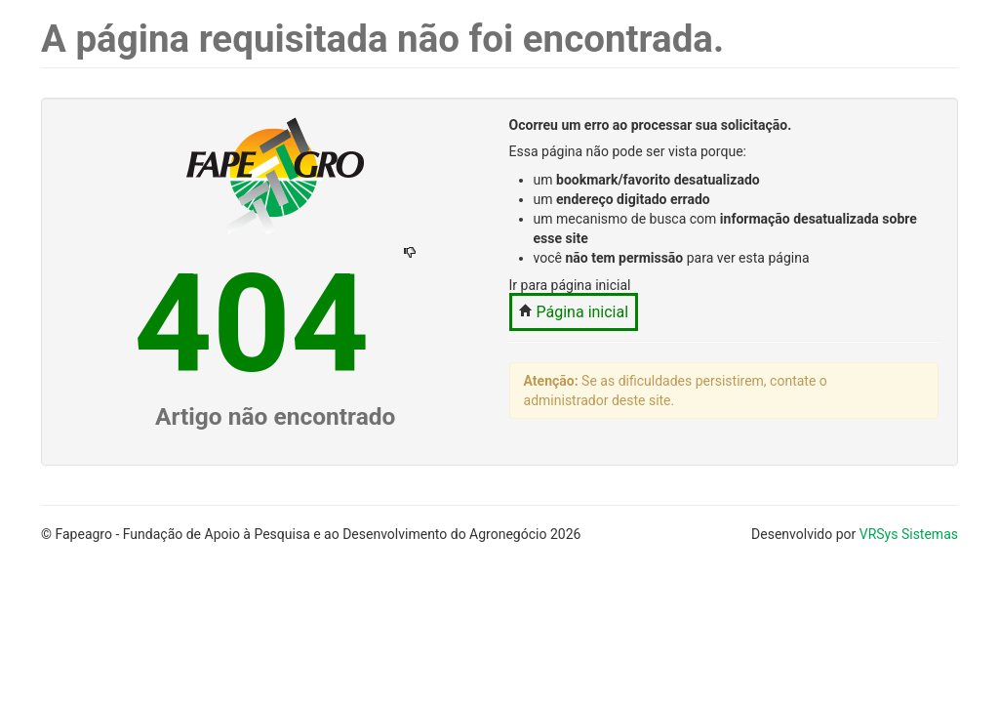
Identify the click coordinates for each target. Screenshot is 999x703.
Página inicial (574, 312)
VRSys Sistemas (908, 534)
